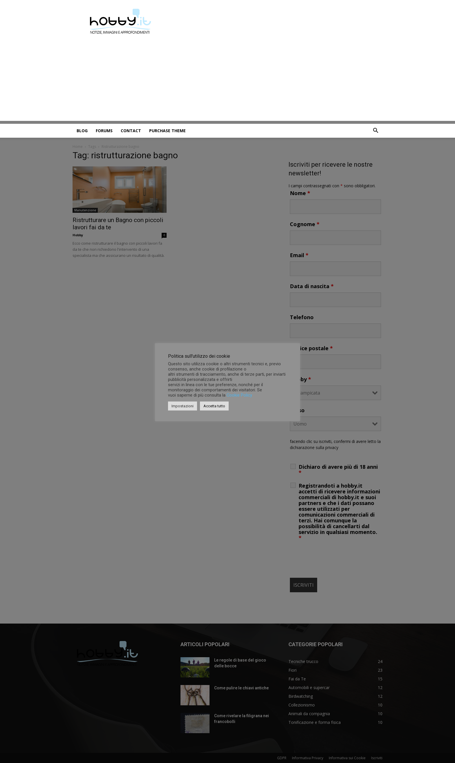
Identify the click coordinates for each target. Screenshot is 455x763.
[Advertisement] (227, 80)
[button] (375, 131)
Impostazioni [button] (182, 406)
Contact (131, 130)
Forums (104, 130)
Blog (82, 130)
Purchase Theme (167, 130)
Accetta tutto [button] (214, 406)
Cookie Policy (239, 395)
